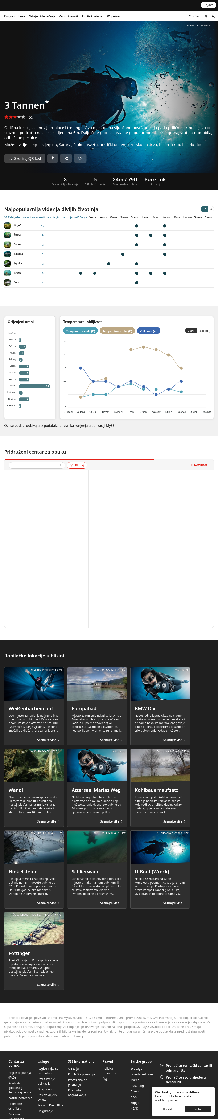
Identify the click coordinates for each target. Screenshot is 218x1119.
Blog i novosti (47, 1089)
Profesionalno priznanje (77, 1082)
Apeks (135, 1091)
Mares (135, 1080)
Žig (105, 1079)
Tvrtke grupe (141, 1062)
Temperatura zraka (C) (117, 331)
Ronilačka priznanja (81, 1074)
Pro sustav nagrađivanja (77, 1092)
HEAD (134, 1108)
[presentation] (35, 465)
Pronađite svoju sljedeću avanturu (183, 1079)
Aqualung (137, 1086)
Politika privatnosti (110, 1070)
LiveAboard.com (142, 1074)
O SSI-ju (73, 1068)
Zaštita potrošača (20, 1098)
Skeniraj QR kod (25, 158)
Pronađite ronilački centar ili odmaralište (186, 1068)
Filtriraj (77, 465)
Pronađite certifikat (15, 1106)
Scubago (137, 1068)
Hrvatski (168, 1109)
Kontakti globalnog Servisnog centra (20, 1087)
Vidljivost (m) (148, 331)
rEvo (134, 1097)
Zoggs (135, 1103)
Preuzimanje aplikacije (46, 1081)
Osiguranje (45, 1111)
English (198, 1109)
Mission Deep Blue (50, 1105)
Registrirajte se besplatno (48, 1070)
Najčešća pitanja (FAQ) (19, 1075)
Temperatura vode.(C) (80, 331)
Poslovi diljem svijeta (47, 1097)
